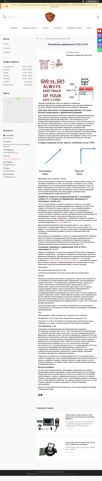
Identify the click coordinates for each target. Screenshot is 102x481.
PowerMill (59, 222)
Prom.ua (61, 472)
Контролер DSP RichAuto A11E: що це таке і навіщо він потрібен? (80, 443)
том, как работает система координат (63, 260)
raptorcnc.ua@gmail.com (12, 159)
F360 (69, 222)
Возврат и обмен (74, 28)
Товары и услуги (29, 28)
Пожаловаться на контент (44, 474)
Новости (6, 48)
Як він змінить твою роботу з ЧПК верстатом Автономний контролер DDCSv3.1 (80, 417)
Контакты (58, 28)
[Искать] (4, 17)
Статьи (46, 28)
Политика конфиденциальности (64, 474)
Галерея (6, 52)
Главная (13, 28)
